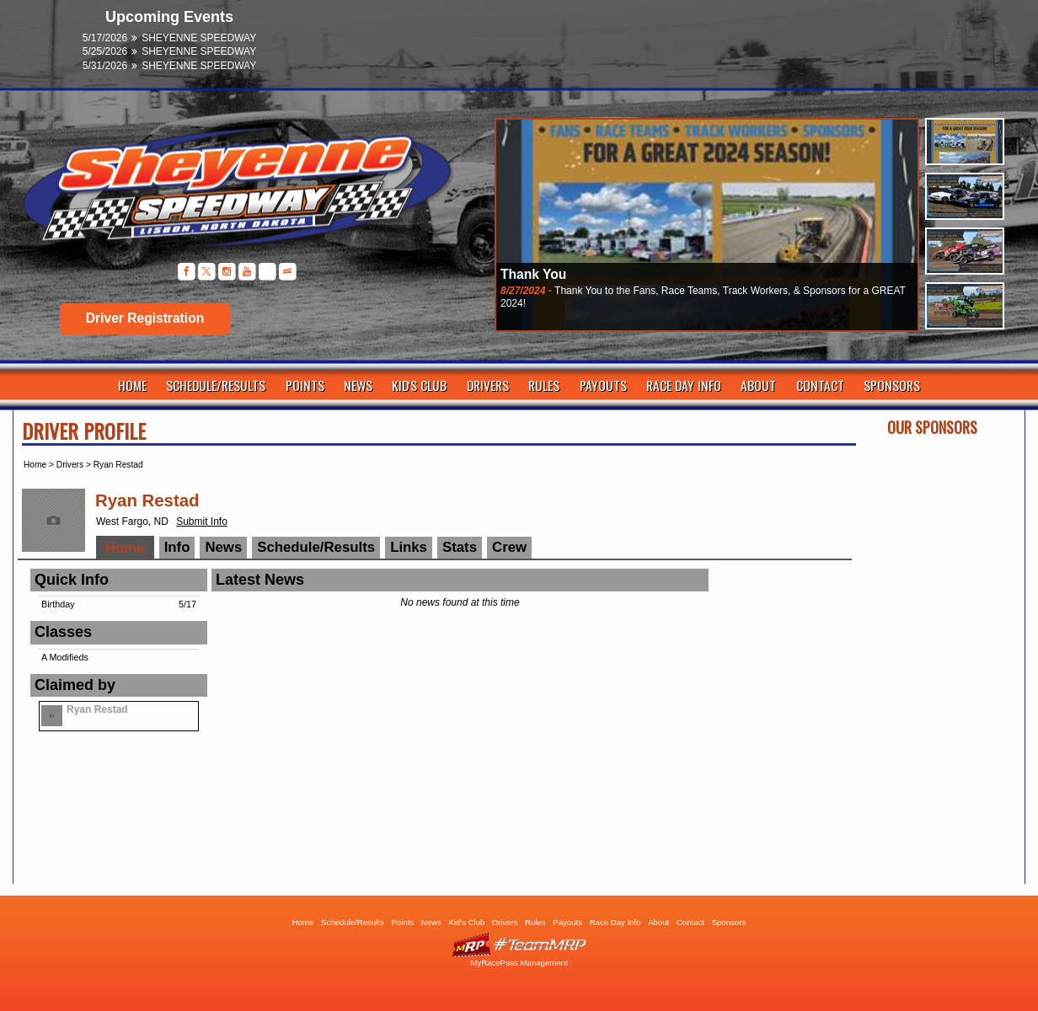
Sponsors (892, 385)
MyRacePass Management (518, 962)
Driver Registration (145, 318)
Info (177, 547)
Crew (509, 547)
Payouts (603, 385)
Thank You (533, 274)
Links (408, 547)
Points (305, 385)
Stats (459, 547)
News (358, 385)
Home (132, 385)
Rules (543, 385)
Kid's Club (419, 385)
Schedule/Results (215, 385)
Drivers (488, 385)
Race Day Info (683, 385)
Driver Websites (519, 945)
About (758, 385)
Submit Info (201, 521)
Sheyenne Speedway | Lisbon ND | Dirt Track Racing (228, 193)
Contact (820, 385)
